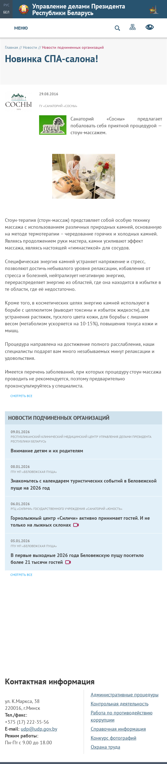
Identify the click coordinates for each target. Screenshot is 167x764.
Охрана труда (105, 747)
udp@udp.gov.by (39, 729)
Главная (11, 47)
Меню (21, 28)
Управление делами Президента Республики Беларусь (89, 9)
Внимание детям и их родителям (47, 450)
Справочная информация (118, 729)
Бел (6, 12)
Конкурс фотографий (113, 738)
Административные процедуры (125, 694)
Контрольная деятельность (119, 703)
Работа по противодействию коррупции (122, 716)
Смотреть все (21, 575)
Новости (30, 47)
